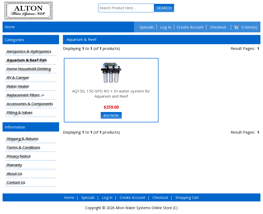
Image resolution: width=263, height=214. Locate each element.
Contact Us (16, 182)
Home (10, 26)
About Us (14, 173)
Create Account (190, 27)
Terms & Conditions (23, 147)
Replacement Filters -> (25, 94)
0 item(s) (249, 27)
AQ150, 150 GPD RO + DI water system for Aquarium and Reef (111, 93)
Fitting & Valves (20, 112)
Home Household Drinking (29, 68)
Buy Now (111, 115)
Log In (165, 27)
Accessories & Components (30, 103)
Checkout (218, 27)
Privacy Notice (19, 156)
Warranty (14, 164)
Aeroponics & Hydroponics (29, 51)
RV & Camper (18, 77)
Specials (147, 27)
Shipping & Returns (23, 138)
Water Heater (18, 86)
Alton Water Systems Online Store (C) (147, 207)
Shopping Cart (187, 197)
